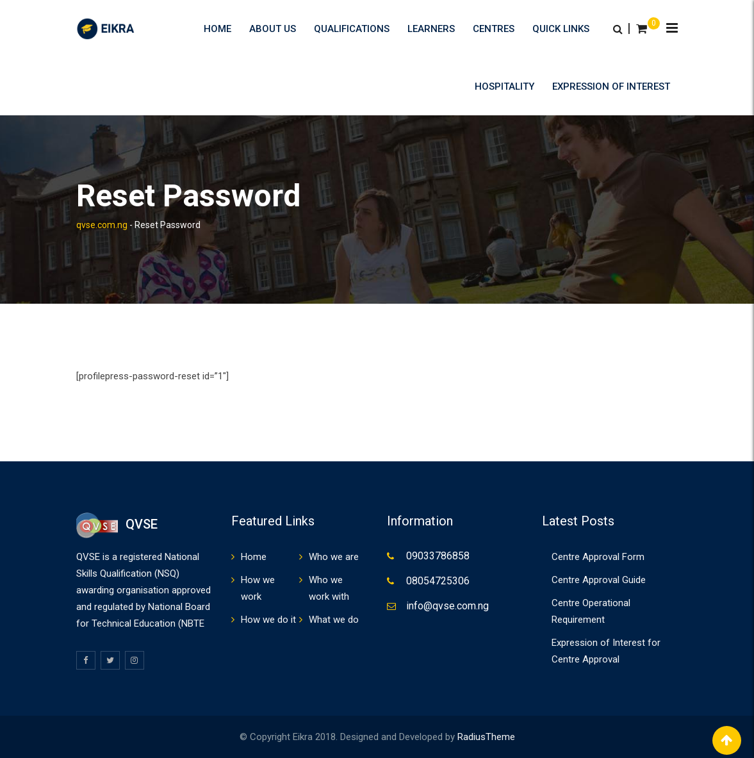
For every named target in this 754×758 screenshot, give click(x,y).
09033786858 (438, 556)
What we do (334, 619)
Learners (431, 29)
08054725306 (438, 581)
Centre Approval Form (598, 557)
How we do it (268, 619)
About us (272, 29)
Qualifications (351, 29)
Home (217, 29)
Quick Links (560, 29)
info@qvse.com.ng (447, 606)
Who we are (334, 557)
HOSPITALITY (504, 86)
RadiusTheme (486, 737)
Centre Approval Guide (599, 580)
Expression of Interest (611, 86)
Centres (493, 29)
